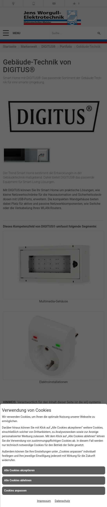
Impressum (44, 500)
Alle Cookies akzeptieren (19, 470)
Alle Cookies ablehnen (17, 480)
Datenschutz (62, 500)
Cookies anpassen (15, 490)
